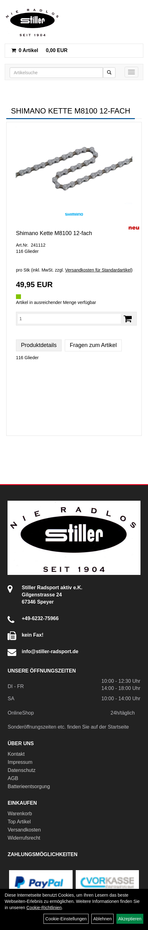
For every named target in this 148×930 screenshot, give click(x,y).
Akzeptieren (129, 918)
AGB (13, 778)
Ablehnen (102, 918)
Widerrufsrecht (24, 838)
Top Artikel (19, 821)
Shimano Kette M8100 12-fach (54, 233)
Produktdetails (39, 345)
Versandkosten (24, 829)
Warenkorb (20, 813)
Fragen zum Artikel (93, 345)
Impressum (20, 762)
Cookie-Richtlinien (44, 907)
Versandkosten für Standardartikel (98, 269)
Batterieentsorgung (29, 786)
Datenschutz (21, 770)
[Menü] (131, 72)
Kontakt (16, 754)
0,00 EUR (39, 50)
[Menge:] (69, 319)
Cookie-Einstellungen (66, 918)
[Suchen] (109, 72)
